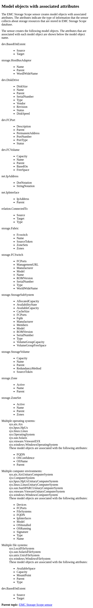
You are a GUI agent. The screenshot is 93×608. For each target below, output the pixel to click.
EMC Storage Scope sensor (35, 604)
